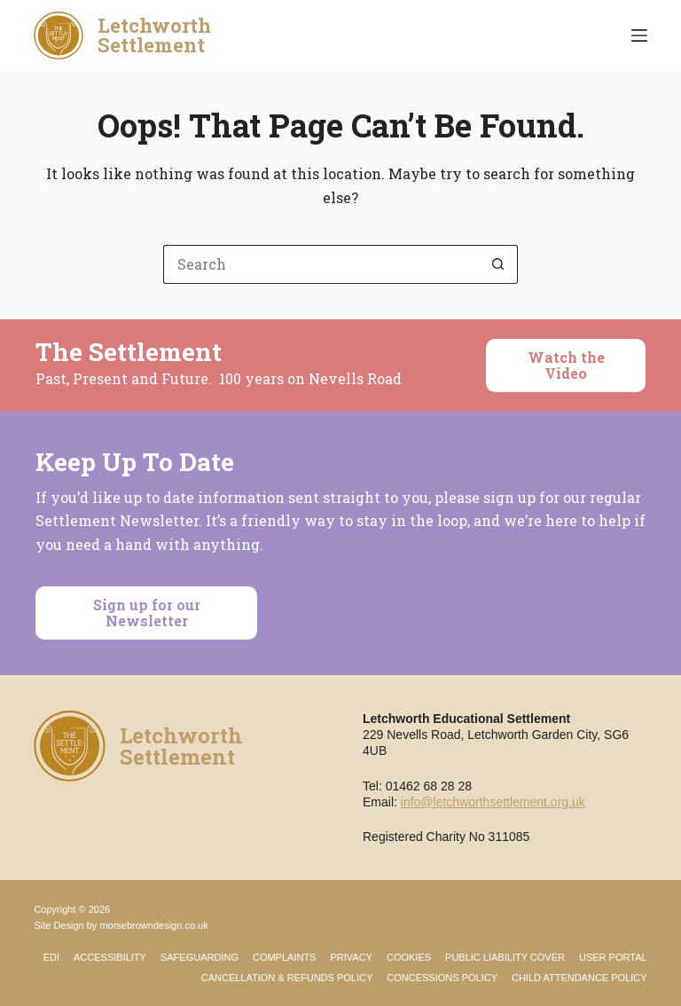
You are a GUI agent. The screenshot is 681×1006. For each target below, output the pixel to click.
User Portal (613, 957)
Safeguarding (199, 957)
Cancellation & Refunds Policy (287, 977)
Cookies (409, 957)
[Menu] (639, 35)
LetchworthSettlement (154, 35)
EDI (51, 957)
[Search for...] (321, 264)
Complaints (285, 957)
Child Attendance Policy (579, 977)
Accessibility (110, 957)
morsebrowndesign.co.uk (153, 925)
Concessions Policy (442, 977)
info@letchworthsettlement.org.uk (493, 802)
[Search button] (498, 264)
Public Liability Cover (505, 957)
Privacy (351, 957)
